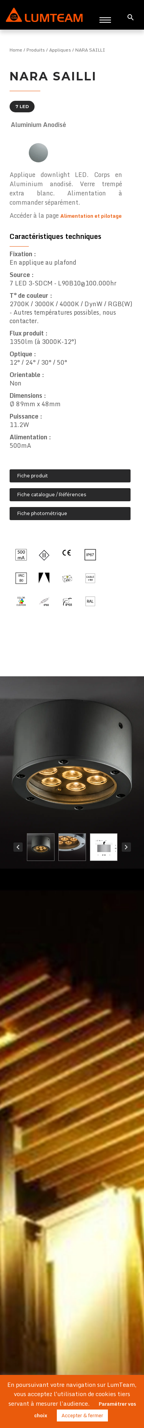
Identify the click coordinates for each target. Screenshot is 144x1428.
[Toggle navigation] (105, 19)
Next (126, 847)
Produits (35, 49)
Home (16, 49)
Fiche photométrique (42, 513)
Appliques (60, 49)
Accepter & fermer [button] (82, 1415)
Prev (18, 847)
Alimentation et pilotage (91, 216)
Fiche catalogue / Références (51, 494)
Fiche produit (32, 476)
